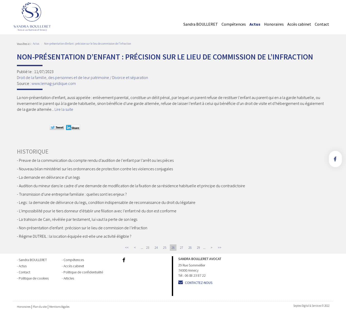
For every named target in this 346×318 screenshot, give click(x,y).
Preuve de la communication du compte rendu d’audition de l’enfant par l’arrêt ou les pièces (96, 160)
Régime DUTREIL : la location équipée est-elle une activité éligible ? (75, 236)
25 (164, 247)
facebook (335, 159)
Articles (69, 278)
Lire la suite (64, 109)
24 (156, 247)
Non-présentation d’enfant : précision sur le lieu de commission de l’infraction (87, 43)
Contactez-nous (199, 282)
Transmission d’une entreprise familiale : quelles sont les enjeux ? (73, 194)
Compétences (234, 24)
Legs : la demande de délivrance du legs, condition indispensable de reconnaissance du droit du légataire (107, 202)
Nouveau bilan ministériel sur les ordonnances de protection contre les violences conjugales (96, 168)
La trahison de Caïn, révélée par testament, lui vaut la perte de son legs (78, 219)
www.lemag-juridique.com (54, 83)
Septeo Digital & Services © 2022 (311, 305)
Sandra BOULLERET (200, 24)
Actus (254, 24)
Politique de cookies (34, 278)
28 (190, 247)
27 (181, 247)
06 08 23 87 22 (195, 275)
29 (198, 247)
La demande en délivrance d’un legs (49, 177)
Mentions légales (59, 307)
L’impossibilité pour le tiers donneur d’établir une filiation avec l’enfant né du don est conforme (97, 210)
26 (173, 247)
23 (147, 247)
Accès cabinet (299, 24)
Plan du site (40, 307)
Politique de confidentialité (83, 272)
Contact (322, 24)
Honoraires (274, 24)
